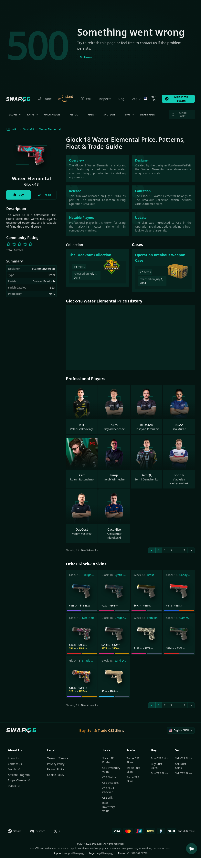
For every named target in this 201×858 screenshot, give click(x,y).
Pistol (76, 114)
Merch (14, 769)
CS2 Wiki (107, 797)
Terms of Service (57, 758)
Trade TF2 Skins (133, 779)
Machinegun (54, 114)
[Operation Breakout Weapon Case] (163, 270)
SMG (129, 114)
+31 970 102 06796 (137, 853)
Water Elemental (50, 129)
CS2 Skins (116, 730)
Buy (18, 195)
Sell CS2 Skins (184, 758)
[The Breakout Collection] (97, 268)
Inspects (105, 99)
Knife (32, 114)
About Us (14, 758)
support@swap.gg (74, 853)
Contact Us (15, 764)
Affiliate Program (19, 775)
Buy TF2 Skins (159, 773)
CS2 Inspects (110, 782)
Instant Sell (65, 99)
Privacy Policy (55, 764)
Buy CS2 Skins (160, 758)
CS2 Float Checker (108, 790)
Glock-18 (28, 129)
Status (14, 786)
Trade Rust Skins (133, 770)
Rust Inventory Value (108, 807)
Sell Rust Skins (180, 766)
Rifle (93, 114)
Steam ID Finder (108, 760)
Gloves (15, 114)
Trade (45, 99)
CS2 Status (109, 777)
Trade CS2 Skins (133, 760)
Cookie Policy (55, 775)
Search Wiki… (180, 114)
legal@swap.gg (105, 853)
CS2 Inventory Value (111, 770)
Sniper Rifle (149, 114)
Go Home (86, 57)
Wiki (86, 99)
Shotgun (111, 114)
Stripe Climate (19, 780)
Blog (121, 99)
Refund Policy (56, 769)
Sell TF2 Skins (183, 773)
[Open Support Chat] (191, 848)
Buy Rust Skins (156, 766)
